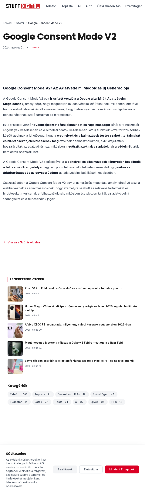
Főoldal (7, 23)
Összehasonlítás (108, 6)
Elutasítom (91, 469)
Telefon (50, 6)
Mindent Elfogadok (121, 469)
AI (79, 6)
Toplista (67, 6)
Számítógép (134, 6)
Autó (89, 6)
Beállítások (65, 469)
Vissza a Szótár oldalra (21, 242)
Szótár (20, 23)
